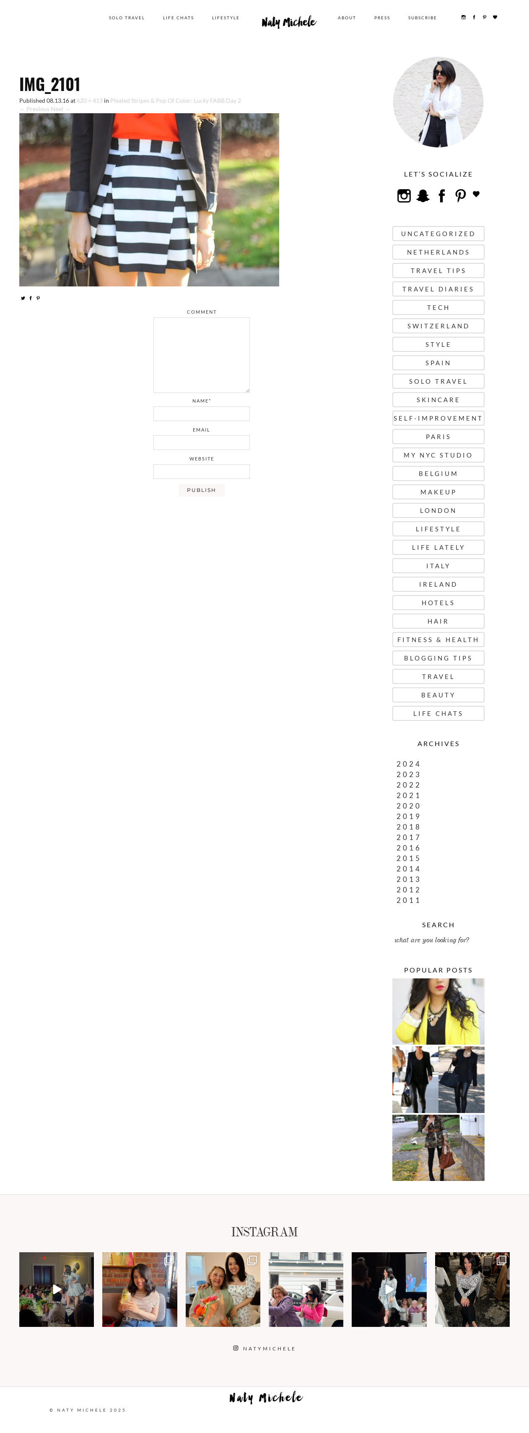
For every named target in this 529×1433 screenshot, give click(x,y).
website (201, 458)
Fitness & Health (438, 639)
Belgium (439, 473)
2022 (409, 784)
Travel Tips (439, 270)
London (438, 510)
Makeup (438, 492)
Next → (60, 108)
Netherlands (438, 252)
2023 (409, 774)
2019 (409, 816)
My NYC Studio (438, 455)
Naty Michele (289, 24)
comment (202, 312)
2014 (409, 868)
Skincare (439, 399)
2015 (409, 858)
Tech (438, 307)
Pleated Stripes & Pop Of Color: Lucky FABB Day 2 (175, 100)
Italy (438, 566)
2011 (409, 900)
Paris (438, 436)
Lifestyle (226, 17)
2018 (409, 826)
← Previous (34, 108)
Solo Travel (127, 17)
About (347, 17)
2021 (409, 795)
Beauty (438, 695)
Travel (438, 676)
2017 (409, 837)
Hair (438, 621)
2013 (409, 879)
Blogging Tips (438, 658)
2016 (409, 847)
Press (383, 17)
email (201, 429)
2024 (409, 763)
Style (438, 344)
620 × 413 (90, 100)
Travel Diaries (438, 289)
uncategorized (438, 233)
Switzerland (438, 326)
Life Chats (178, 17)
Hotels (438, 602)
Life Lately (438, 547)
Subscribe (423, 17)
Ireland (438, 584)
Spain (438, 363)
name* (201, 400)
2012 (409, 889)
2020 (409, 805)
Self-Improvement (438, 418)
